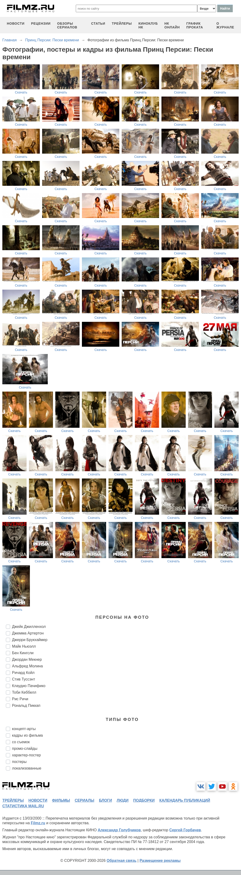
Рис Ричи (20, 699)
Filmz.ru (38, 823)
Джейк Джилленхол (29, 627)
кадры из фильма (27, 735)
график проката (194, 25)
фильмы (61, 800)
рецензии (41, 23)
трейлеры (122, 23)
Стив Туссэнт (23, 679)
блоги (105, 800)
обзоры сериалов (67, 25)
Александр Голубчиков (119, 830)
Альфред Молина (27, 666)
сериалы (84, 800)
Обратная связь (122, 861)
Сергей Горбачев (185, 830)
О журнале (225, 25)
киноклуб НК (148, 25)
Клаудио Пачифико (28, 686)
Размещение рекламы (160, 861)
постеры (19, 762)
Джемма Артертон (28, 633)
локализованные (26, 768)
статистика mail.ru (23, 806)
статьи (98, 23)
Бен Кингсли (23, 653)
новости (15, 23)
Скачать (21, 92)
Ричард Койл (23, 673)
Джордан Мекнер (27, 659)
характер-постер (26, 755)
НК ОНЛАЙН (172, 25)
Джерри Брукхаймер (29, 640)
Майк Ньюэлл (24, 646)
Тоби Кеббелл (24, 692)
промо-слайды (24, 749)
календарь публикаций (184, 800)
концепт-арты (24, 729)
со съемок (21, 742)
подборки (144, 800)
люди (123, 800)
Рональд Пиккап (26, 706)
